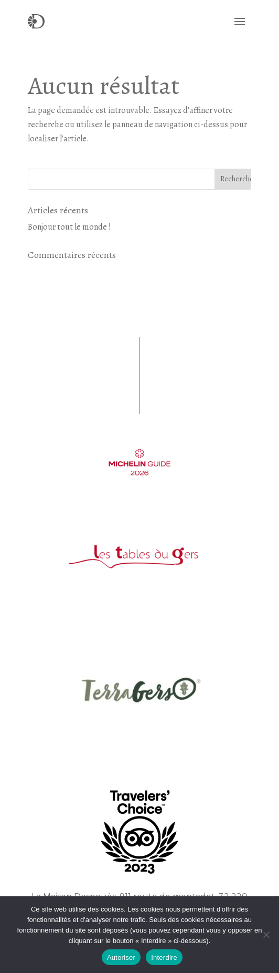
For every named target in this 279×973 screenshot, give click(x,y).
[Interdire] (266, 934)
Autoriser (121, 957)
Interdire (164, 957)
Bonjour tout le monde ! (69, 227)
